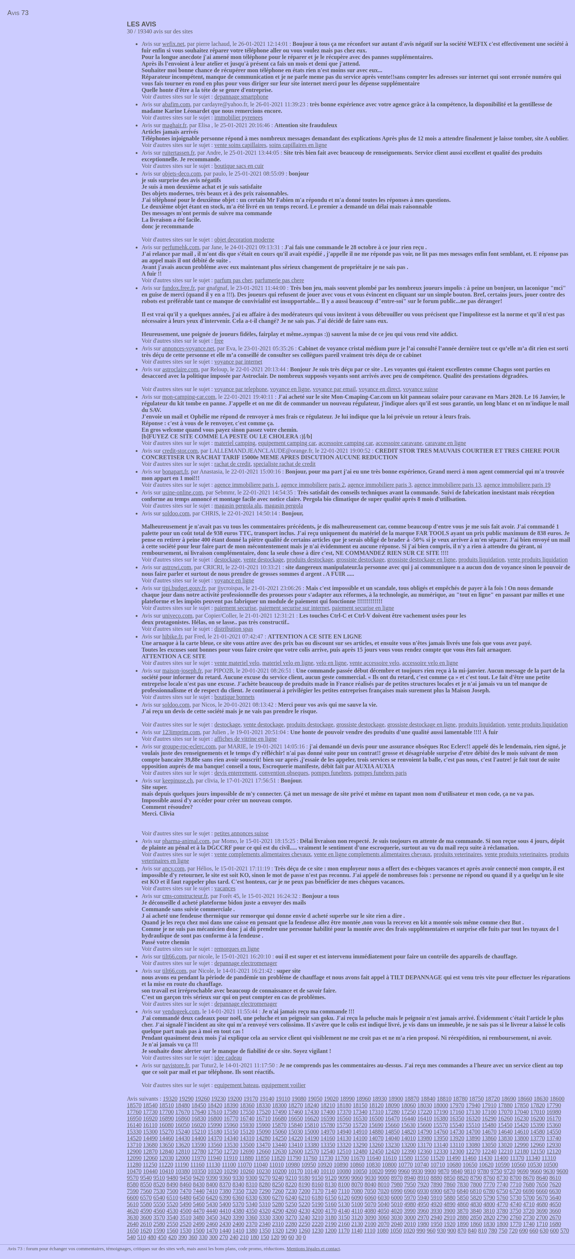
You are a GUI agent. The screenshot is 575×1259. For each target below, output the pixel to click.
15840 (295, 1125)
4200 (317, 1211)
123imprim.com (181, 732)
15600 (424, 1125)
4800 (489, 1204)
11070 (244, 1165)
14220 (295, 1138)
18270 (295, 1105)
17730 (150, 1112)
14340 (231, 1138)
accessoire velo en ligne (430, 663)
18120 (376, 1105)
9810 (470, 1171)
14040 (392, 1138)
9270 (265, 1178)
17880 (505, 1105)
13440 (279, 1145)
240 (234, 1237)
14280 (263, 1138)
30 (298, 1237)
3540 (172, 1217)
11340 (533, 1158)
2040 (397, 1224)
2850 (476, 1217)
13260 (376, 1145)
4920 (436, 1204)
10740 (421, 1165)
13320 (344, 1145)
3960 (423, 1211)
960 (431, 1230)
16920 (150, 1118)
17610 (215, 1112)
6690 (528, 1191)
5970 (410, 1197)
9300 (251, 1178)
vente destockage (263, 559)
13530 (231, 1145)
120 (275, 1237)
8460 (185, 1184)
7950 (410, 1184)
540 (131, 1237)
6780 (489, 1191)
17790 (553, 1105)
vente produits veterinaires (516, 854)
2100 (370, 1224)
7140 (331, 1191)
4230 (304, 1211)
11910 (230, 1158)
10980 (292, 1165)
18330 (263, 1105)
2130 (357, 1224)
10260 (247, 1171)
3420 (225, 1217)
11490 (453, 1158)
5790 (489, 1197)
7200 (304, 1191)
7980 (397, 1184)
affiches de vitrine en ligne (246, 739)
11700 (342, 1158)
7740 (502, 1184)
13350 (328, 1145)
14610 (521, 1132)
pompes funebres (331, 773)
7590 (133, 1191)
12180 (521, 1151)
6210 (304, 1197)
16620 (311, 1118)
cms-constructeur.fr (185, 896)
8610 (555, 1178)
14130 (344, 1138)
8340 (238, 1184)
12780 (198, 1151)
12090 (134, 1158)
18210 (328, 1105)
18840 (428, 1099)
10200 (279, 1171)
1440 (225, 1230)
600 (554, 1230)
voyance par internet (239, 361)
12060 (150, 1158)
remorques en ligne (237, 949)
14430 (182, 1138)
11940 (214, 1158)
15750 (343, 1125)
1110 (370, 1230)
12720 (231, 1151)
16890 (166, 1118)
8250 (278, 1184)
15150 (231, 1132)
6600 (133, 1197)
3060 (383, 1217)
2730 (529, 1217)
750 (503, 1230)
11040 (260, 1165)
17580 (231, 1112)
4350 (251, 1211)
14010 (408, 1138)
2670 (555, 1217)
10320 (215, 1171)
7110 (343, 1191)
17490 (279, 1112)
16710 (263, 1118)
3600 (146, 1217)
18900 (395, 1099)
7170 (317, 1191)
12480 (360, 1151)
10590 (502, 1165)
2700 (542, 1217)
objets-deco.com (181, 173)
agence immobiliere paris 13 (447, 485)
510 (141, 1237)
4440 (212, 1211)
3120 (357, 1217)
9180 (304, 1178)
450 (162, 1237)
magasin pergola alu (238, 506)
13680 (150, 1145)
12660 (263, 1151)
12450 (376, 1151)
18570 (134, 1105)
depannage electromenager (246, 963)
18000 (440, 1105)
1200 (331, 1230)
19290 (186, 1099)
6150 (331, 1197)
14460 (166, 1138)
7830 (463, 1184)
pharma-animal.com (185, 841)
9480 (172, 1178)
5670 (542, 1197)
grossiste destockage (360, 559)
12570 (311, 1151)
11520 (437, 1158)
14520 (134, 1138)
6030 (383, 1197)
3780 (502, 1211)
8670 (529, 1178)
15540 (456, 1125)
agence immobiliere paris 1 (246, 485)
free (219, 341)
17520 (263, 1112)
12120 (553, 1151)
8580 (133, 1184)
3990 (409, 1211)
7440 (199, 1191)
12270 (473, 1151)
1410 (238, 1230)
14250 (279, 1138)
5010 (397, 1204)
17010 (537, 1112)
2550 (172, 1224)
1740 (529, 1224)
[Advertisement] (61, 72)
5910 (436, 1197)
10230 (263, 1171)
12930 (553, 1145)
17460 (295, 1112)
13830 (505, 1138)
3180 (331, 1217)
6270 (278, 1197)
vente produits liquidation (538, 559)
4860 (463, 1204)
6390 (225, 1197)
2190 (331, 1224)
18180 (344, 1105)
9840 (456, 1171)
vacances (225, 888)
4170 (331, 1211)
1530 (185, 1230)
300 (213, 1237)
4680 (542, 1204)
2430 (225, 1224)
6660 (541, 1191)
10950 (308, 1165)
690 (523, 1230)
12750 (215, 1151)
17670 (182, 1112)
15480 (488, 1125)
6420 (212, 1197)
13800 (521, 1138)
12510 (344, 1151)
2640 (133, 1224)
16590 (328, 1118)
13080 (472, 1145)
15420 (521, 1125)
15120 (247, 1132)
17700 (166, 1112)
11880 (246, 1158)
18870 (411, 1099)
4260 (291, 1211)
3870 (462, 1211)
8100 (344, 1184)
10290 (231, 1171)
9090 (344, 1178)
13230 (392, 1145)
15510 (472, 1125)
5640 (555, 1197)
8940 (410, 1178)
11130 (213, 1165)
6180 (317, 1197)
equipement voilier (283, 1085)
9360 (225, 1178)
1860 (476, 1224)
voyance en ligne (290, 389)
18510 (166, 1105)
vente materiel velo (237, 663)
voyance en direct (379, 389)
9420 (199, 1178)
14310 (247, 1138)
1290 (291, 1230)
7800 (476, 1184)
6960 (409, 1191)
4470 (199, 1211)
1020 (409, 1230)
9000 (383, 1178)
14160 (328, 1138)
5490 (185, 1204)
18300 (279, 1105)
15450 (505, 1125)
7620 (555, 1184)
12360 (424, 1151)
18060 (408, 1105)
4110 (357, 1211)
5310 (265, 1204)
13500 (247, 1145)
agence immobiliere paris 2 (313, 485)
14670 (489, 1132)
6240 (291, 1197)
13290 (360, 1145)
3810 (489, 1211)
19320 (170, 1099)
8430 (199, 1184)
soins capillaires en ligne (298, 145)
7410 (212, 1191)
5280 (278, 1204)
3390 (238, 1217)
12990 (521, 1145)
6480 (185, 1197)
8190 (304, 1184)
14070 (376, 1138)
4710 (529, 1204)
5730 (515, 1197)
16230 (521, 1118)
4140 (344, 1211)
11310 (549, 1158)
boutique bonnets (235, 697)
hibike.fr (172, 636)
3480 (199, 1217)
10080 (343, 1171)
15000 (311, 1132)
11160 (197, 1165)
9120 (331, 1178)
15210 (198, 1132)
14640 (505, 1132)
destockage (228, 559)
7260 (278, 1191)
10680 (454, 1165)
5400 (225, 1204)
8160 (317, 1184)
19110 (283, 1099)
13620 (182, 1145)
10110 (328, 1171)
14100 (360, 1138)
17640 (198, 1112)
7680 (529, 1184)
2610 (146, 1224)
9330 (238, 1178)
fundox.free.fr (178, 288)
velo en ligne (331, 663)
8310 (251, 1184)
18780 (460, 1099)
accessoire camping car (346, 443)
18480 (182, 1105)
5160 (331, 1204)
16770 (231, 1118)
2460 (212, 1224)
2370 (251, 1224)
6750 (502, 1191)
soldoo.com (176, 513)
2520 (185, 1224)
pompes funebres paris (380, 773)
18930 (379, 1099)
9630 (549, 1171)
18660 (524, 1099)
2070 (383, 1224)
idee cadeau (228, 1057)
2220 (317, 1224)
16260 (505, 1118)
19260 (202, 1099)
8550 (146, 1184)
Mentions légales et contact (313, 1248)
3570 (159, 1217)
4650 (555, 1204)
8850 (449, 1178)
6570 (146, 1197)
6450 (199, 1197)
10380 (182, 1171)
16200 (537, 1118)
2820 (489, 1217)
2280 (291, 1224)
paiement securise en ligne (363, 608)
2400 (238, 1224)
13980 (424, 1138)
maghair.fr (174, 125)
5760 (502, 1197)
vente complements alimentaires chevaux (263, 854)
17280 (392, 1112)
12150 (537, 1151)
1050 (396, 1230)
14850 (392, 1132)
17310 (376, 1112)
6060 (370, 1197)
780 (492, 1230)
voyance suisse (420, 389)
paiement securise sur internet (294, 608)
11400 (501, 1158)
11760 (310, 1158)
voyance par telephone (241, 389)
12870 (150, 1151)
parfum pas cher (233, 280)
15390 (537, 1125)
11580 (405, 1158)
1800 (502, 1224)
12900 (134, 1151)
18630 (541, 1099)
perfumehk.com (180, 247)
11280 (134, 1165)
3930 (436, 1211)
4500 (185, 1211)
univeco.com (177, 615)
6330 (251, 1197)
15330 (134, 1132)
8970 (397, 1178)
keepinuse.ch (177, 780)
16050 (182, 1125)
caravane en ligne (445, 443)
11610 (389, 1158)
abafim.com (176, 104)
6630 (555, 1191)
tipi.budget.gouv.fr (184, 588)
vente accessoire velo (374, 663)
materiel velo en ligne (287, 663)
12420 (392, 1151)
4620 (133, 1211)
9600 (562, 1171)
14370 (215, 1138)
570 (564, 1230)
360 (192, 1237)
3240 (304, 1217)
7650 (542, 1184)
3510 (185, 1217)
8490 (172, 1184)
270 (223, 1237)
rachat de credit (233, 464)
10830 (373, 1165)
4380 (238, 1211)
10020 (376, 1171)
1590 (159, 1230)
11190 (182, 1165)
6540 (159, 1197)
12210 (505, 1151)
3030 (397, 1217)
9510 (159, 1178)
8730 (502, 1178)
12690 (247, 1151)
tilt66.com (174, 956)
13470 (263, 1145)
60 (291, 1237)
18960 (363, 1099)
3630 (133, 1217)
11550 (421, 1158)
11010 (276, 1165)
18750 (476, 1099)
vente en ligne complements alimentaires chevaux (372, 854)
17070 (505, 1112)
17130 (473, 1112)
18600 (557, 1099)
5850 (463, 1197)
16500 (376, 1118)
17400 (328, 1112)
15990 (214, 1125)
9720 (509, 1171)
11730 (326, 1158)
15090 (263, 1132)
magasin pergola (283, 506)
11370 (517, 1158)
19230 (218, 1099)
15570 (440, 1125)
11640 (373, 1158)
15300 (150, 1132)
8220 (291, 1184)
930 (441, 1230)
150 (264, 1237)
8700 (515, 1178)
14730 (457, 1132)
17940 (473, 1105)
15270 (166, 1132)
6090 (357, 1197)
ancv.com (173, 868)
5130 (344, 1204)
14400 (198, 1138)
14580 (537, 1132)
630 (544, 1230)
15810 (311, 1125)
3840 (475, 1211)
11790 (294, 1158)
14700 (473, 1132)
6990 (396, 1191)
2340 (265, 1224)
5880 (449, 1197)
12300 (457, 1151)
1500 (199, 1230)
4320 (265, 1211)
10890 (341, 1165)
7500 (172, 1191)
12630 (279, 1151)
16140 (134, 1125)
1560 (172, 1230)
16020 (198, 1125)
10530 (534, 1165)
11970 (198, 1158)
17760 (134, 1112)
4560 (159, 1211)
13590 (198, 1145)
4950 (423, 1204)
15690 (376, 1125)
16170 (553, 1118)
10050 (359, 1171)
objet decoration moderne (245, 239)
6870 (449, 1191)
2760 (515, 1217)
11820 (278, 1158)
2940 (436, 1217)
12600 (295, 1151)
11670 (358, 1158)
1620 (146, 1230)
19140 (267, 1099)
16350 (457, 1118)
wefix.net (173, 44)
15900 (263, 1125)
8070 (357, 1184)
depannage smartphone (241, 96)
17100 (489, 1112)
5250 (291, 1204)
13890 (473, 1138)
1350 (265, 1230)
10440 (150, 1171)
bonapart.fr (175, 471)
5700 (529, 1197)
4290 (278, 1211)
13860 (489, 1138)
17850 (521, 1105)
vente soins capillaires (240, 145)
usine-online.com (182, 492)
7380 (225, 1191)
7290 (265, 1191)
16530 (360, 1118)
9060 (357, 1178)
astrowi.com (176, 567)
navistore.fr (175, 1065)
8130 (331, 1184)
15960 (230, 1125)
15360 (553, 1125)
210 (244, 1237)
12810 (182, 1151)
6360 (238, 1197)
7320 (251, 1191)
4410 (225, 1211)
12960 (537, 1145)
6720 (515, 1191)
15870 (279, 1125)
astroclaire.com (180, 369)
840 (472, 1230)
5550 (159, 1204)
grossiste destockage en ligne (421, 559)
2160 (344, 1224)
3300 (278, 1217)
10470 (134, 1171)
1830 (489, 1224)
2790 (502, 1217)
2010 (410, 1224)
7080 (357, 1191)
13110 (457, 1145)
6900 (436, 1191)
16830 (198, 1118)
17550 (247, 1112)
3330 (265, 1217)
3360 (251, 1217)
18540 (150, 1105)
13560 (215, 1145)
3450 (212, 1217)
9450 (185, 1178)
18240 (311, 1105)
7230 (291, 1191)
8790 (476, 1178)
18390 (231, 1105)
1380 (251, 1230)
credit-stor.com (180, 451)
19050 (315, 1099)
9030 (370, 1178)
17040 (521, 1112)
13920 (457, 1138)
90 (284, 1237)
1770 (515, 1224)
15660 (392, 1125)
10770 (405, 1165)
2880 (463, 1217)
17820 (537, 1105)
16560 (344, 1118)
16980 (553, 1112)
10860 (357, 1165)
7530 (159, 1191)
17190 (440, 1112)
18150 (360, 1105)
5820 (476, 1197)
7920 (423, 1184)
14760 (440, 1132)
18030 (424, 1105)
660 (534, 1230)
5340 (251, 1204)
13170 (424, 1145)
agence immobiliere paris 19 (517, 485)
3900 (449, 1211)
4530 (172, 1211)
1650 (133, 1230)
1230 (317, 1230)
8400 (212, 1184)
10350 (198, 1171)
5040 (383, 1204)
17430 (311, 1112)
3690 (541, 1211)
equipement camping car (287, 443)
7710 (515, 1184)
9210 (291, 1178)
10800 (389, 1165)
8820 (463, 1178)
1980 (423, 1224)
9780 (483, 1171)
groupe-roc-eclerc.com (189, 746)
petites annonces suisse (242, 833)
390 (182, 1237)
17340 (360, 1112)
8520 (159, 1184)
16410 (424, 1118)
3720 (528, 1211)
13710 (134, 1145)
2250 (304, 1224)
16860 (182, 1118)
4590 (146, 1211)
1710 (542, 1224)
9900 (430, 1171)
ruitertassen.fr (178, 153)
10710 (438, 1165)
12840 (166, 1151)
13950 (440, 1138)
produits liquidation (481, 559)
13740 (553, 1138)
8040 (370, 1184)
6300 (265, 1197)
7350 (238, 1191)
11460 (469, 1158)
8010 (383, 1184)
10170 (295, 1171)
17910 (489, 1105)
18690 (508, 1099)
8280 (265, 1184)
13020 (505, 1145)
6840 (462, 1191)
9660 (536, 1171)
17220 (424, 1112)
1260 (304, 1230)
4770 (502, 1204)
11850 (262, 1158)
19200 (234, 1099)
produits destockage (309, 559)
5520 (172, 1204)
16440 (408, 1118)
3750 (515, 1211)
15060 (279, 1132)
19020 (331, 1099)
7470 (185, 1191)
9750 (496, 1171)
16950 (134, 1118)
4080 (370, 1211)
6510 (172, 1197)
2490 (199, 1224)
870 (462, 1230)
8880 (436, 1178)
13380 (311, 1145)
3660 (555, 1211)
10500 (550, 1165)
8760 (489, 1178)
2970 (423, 1217)
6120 (344, 1197)
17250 (408, 1112)
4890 (449, 1204)
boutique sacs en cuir (239, 166)
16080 (166, 1125)
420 (172, 1237)
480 (151, 1237)
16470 (392, 1118)
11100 (229, 1165)
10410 (166, 1171)
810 (482, 1230)
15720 (359, 1125)
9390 (212, 1178)
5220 (304, 1204)
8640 (542, 1178)
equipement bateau (237, 1085)
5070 (370, 1204)
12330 (440, 1151)
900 (451, 1230)
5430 (212, 1204)
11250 (150, 1165)
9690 (522, 1171)
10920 (325, 1165)
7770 (489, 1184)
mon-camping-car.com (188, 397)
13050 (488, 1145)
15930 (246, 1125)
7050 (370, 1191)
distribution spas (234, 629)
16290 (489, 1118)
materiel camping (235, 443)
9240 (278, 1178)
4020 (396, 1211)
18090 (392, 1105)
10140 (311, 1171)
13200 (408, 1145)
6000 (397, 1197)
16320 (473, 1118)
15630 (408, 1125)
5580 (146, 1204)
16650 (295, 1118)
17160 (457, 1112)
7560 (146, 1191)
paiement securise (235, 608)
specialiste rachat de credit (284, 464)
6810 (475, 1191)
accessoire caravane (399, 443)
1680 (555, 1224)
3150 (344, 1217)
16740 (247, 1118)
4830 (476, 1204)
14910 (360, 1132)
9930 (417, 1171)
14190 (311, 1138)
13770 (537, 1138)
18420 (215, 1105)
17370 (344, 1112)
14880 (376, 1132)
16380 (440, 1118)
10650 (470, 1165)
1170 (343, 1230)
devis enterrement (235, 773)
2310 (278, 1224)
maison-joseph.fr (182, 670)
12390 (408, 1151)
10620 (486, 1165)
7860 (449, 1184)
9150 (317, 1178)
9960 (404, 1171)
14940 (344, 1132)
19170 (250, 1099)
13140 (440, 1145)
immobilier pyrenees (239, 117)
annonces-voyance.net (188, 348)
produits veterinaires (458, 854)
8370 (225, 1184)
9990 (390, 1171)
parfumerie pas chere (279, 280)
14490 (150, 1138)
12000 (182, 1158)
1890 (463, 1224)
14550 (553, 1132)
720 (513, 1230)
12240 (489, 1151)
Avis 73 (18, 12)
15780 (327, 1125)
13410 (295, 1145)
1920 (449, 1224)
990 (421, 1230)
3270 (291, 1217)
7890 (436, 1184)
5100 (357, 1204)
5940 (423, 1197)
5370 (238, 1204)
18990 (347, 1099)
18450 (198, 1105)
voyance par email (334, 389)
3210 (317, 1217)
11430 (485, 1158)
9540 (146, 1178)
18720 (492, 1099)
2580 (159, 1224)
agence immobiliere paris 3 (379, 485)
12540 (328, 1151)
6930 (423, 1191)
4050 (383, 1211)
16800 (215, 1118)
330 (203, 1237)
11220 (166, 1165)
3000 (410, 1217)
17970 (457, 1105)
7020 (383, 1191)
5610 (133, 1204)
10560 (518, 1165)
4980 (410, 1204)
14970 (328, 1132)
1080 (383, 1230)
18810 (444, 1099)
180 (254, 1237)
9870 (443, 1171)
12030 (166, 1158)
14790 (424, 1132)
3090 (370, 1217)
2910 (449, 1217)
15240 (182, 1132)
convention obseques (283, 773)
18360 (247, 1105)
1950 (436, 1224)
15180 (215, 1132)
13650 (166, 1145)
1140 (356, 1230)
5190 (317, 1204)
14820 (408, 1132)
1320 (278, 1230)
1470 (212, 1230)
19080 (299, 1099)
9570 (133, 1178)
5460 (199, 1204)
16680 (279, 1118)
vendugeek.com (180, 1011)
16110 (150, 1125)
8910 (423, 1178)
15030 (295, 1132)
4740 (515, 1204)
